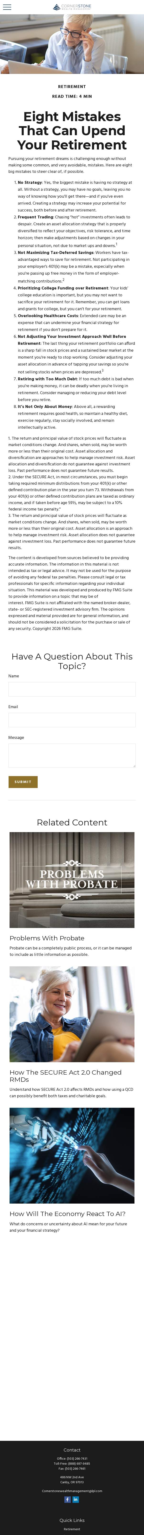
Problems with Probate (47, 938)
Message (16, 737)
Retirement (72, 1529)
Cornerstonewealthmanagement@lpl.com (72, 1491)
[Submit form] (23, 782)
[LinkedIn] (75, 1499)
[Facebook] (67, 1499)
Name (13, 676)
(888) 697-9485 (79, 1464)
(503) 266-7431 (77, 1459)
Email (13, 707)
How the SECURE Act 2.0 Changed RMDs (66, 1075)
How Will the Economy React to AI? (68, 1214)
